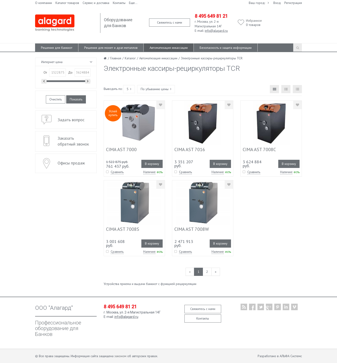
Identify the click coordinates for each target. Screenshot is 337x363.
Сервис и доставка (96, 3)
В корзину (152, 164)
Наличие (149, 172)
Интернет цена (51, 62)
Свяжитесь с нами (169, 22)
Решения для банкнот (56, 48)
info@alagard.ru (216, 30)
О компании (43, 3)
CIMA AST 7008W (191, 229)
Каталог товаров (67, 3)
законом (120, 356)
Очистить (55, 99)
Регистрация (293, 3)
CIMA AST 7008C (259, 149)
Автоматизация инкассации (169, 48)
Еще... (133, 3)
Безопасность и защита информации (226, 48)
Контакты (119, 3)
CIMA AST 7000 (121, 149)
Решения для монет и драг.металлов (111, 48)
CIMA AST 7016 (189, 149)
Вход (277, 3)
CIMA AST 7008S (122, 229)
